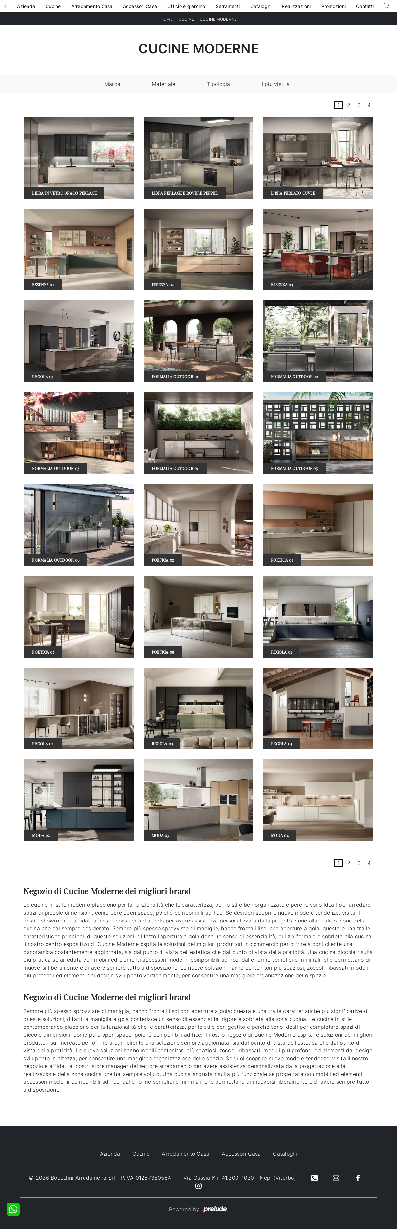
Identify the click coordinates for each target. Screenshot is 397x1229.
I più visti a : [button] (277, 84)
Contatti (365, 6)
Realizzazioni (296, 6)
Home (167, 19)
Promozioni (333, 6)
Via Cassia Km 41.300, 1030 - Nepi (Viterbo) (239, 1177)
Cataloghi (260, 6)
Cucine (53, 6)
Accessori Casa (140, 6)
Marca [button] (112, 84)
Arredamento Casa (92, 6)
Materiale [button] (163, 84)
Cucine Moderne (218, 19)
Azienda (26, 6)
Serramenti (228, 6)
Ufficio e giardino (186, 6)
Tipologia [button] (218, 84)
